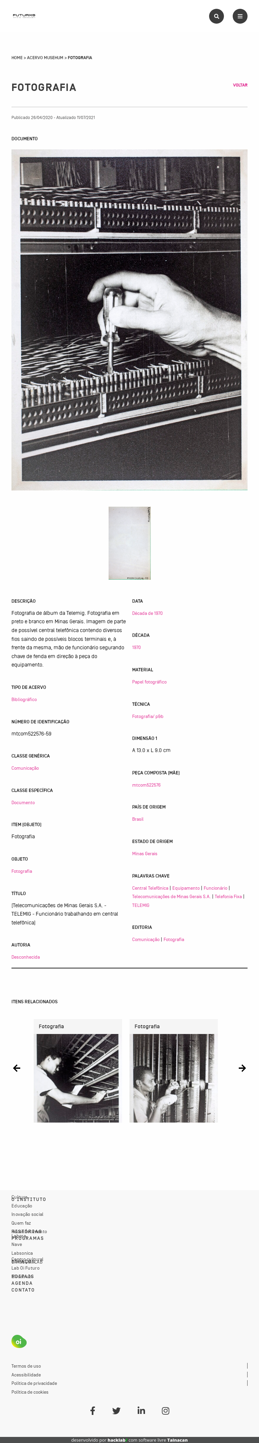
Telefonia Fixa (228, 896)
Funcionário (215, 888)
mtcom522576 (146, 785)
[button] (16, 1068)
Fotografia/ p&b (148, 716)
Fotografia (21, 871)
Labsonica (22, 1253)
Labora (18, 1235)
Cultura (19, 1197)
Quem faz (21, 1223)
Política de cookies (30, 1392)
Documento (23, 802)
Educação (21, 1205)
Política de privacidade (34, 1383)
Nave (16, 1244)
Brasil (138, 819)
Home (17, 58)
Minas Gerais (144, 853)
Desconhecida (25, 957)
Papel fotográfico (149, 681)
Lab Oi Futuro (25, 1268)
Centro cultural (27, 1259)
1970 (136, 647)
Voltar (240, 85)
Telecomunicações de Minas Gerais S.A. (171, 896)
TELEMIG (140, 905)
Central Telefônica (150, 888)
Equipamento (186, 888)
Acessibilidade (26, 1374)
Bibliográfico (24, 699)
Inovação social (27, 1214)
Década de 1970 (147, 613)
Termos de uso (26, 1366)
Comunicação (25, 768)
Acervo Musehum (45, 58)
